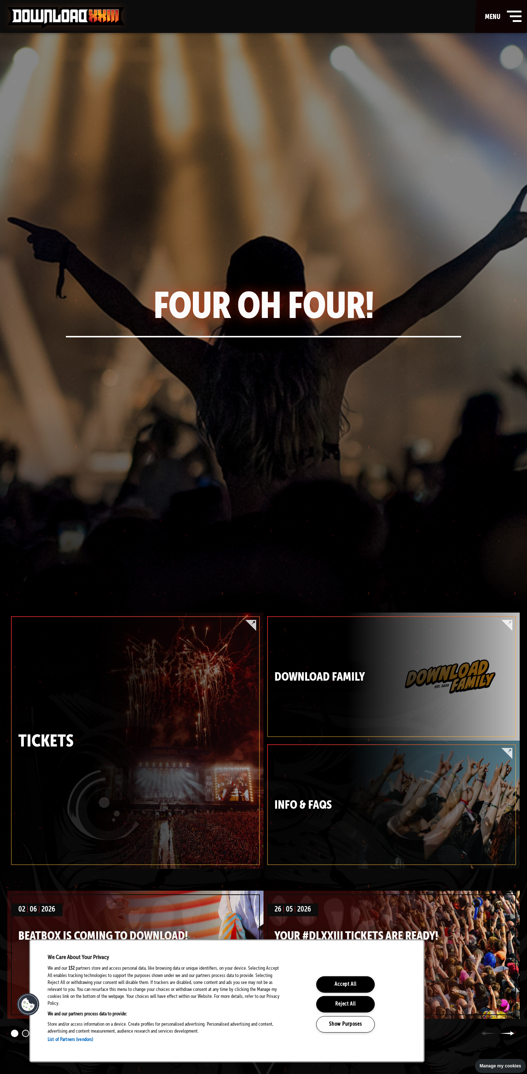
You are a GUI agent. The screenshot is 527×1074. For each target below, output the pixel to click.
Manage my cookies (500, 1066)
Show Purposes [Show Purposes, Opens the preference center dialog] (345, 1024)
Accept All (345, 984)
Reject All (345, 1004)
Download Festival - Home (65, 18)
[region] (227, 1000)
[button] (28, 1004)
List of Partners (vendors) (70, 1039)
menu (501, 16)
